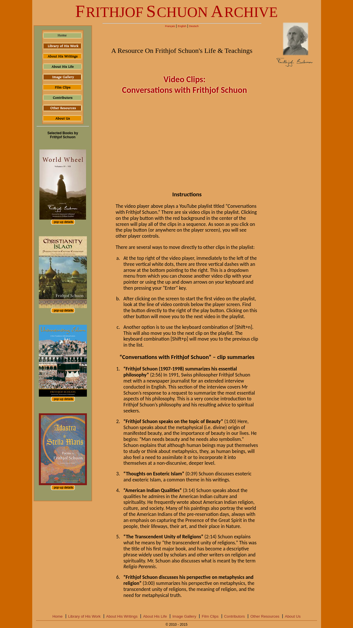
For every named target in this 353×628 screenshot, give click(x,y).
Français (170, 26)
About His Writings (122, 616)
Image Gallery (184, 616)
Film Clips (210, 616)
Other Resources (264, 616)
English (182, 26)
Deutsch (194, 26)
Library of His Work (84, 616)
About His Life (155, 616)
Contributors (234, 616)
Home (57, 616)
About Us (293, 616)
